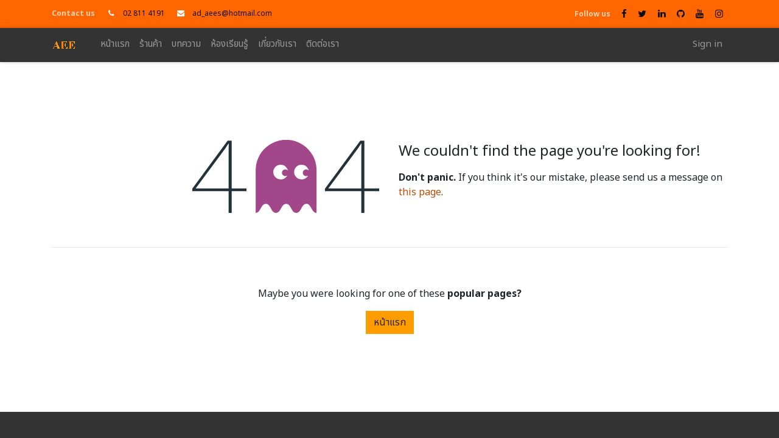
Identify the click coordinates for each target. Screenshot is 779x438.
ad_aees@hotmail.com (232, 13)
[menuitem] (115, 45)
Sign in (707, 44)
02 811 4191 (144, 13)
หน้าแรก (390, 322)
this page (420, 192)
